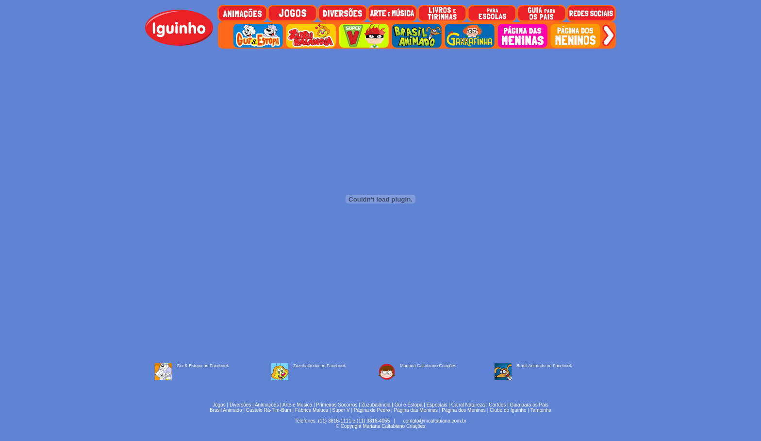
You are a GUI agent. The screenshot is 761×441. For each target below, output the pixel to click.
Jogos (219, 404)
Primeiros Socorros (336, 404)
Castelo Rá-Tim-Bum (268, 410)
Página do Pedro (372, 410)
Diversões (240, 404)
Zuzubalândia (376, 404)
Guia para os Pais (529, 404)
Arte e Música (297, 404)
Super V (341, 410)
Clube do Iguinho (508, 410)
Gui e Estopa (409, 404)
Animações (267, 404)
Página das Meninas (416, 410)
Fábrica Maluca (311, 410)
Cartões (497, 404)
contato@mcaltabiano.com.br (434, 421)
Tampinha (540, 410)
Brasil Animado (226, 410)
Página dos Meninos (464, 410)
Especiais (437, 404)
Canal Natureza (468, 404)
